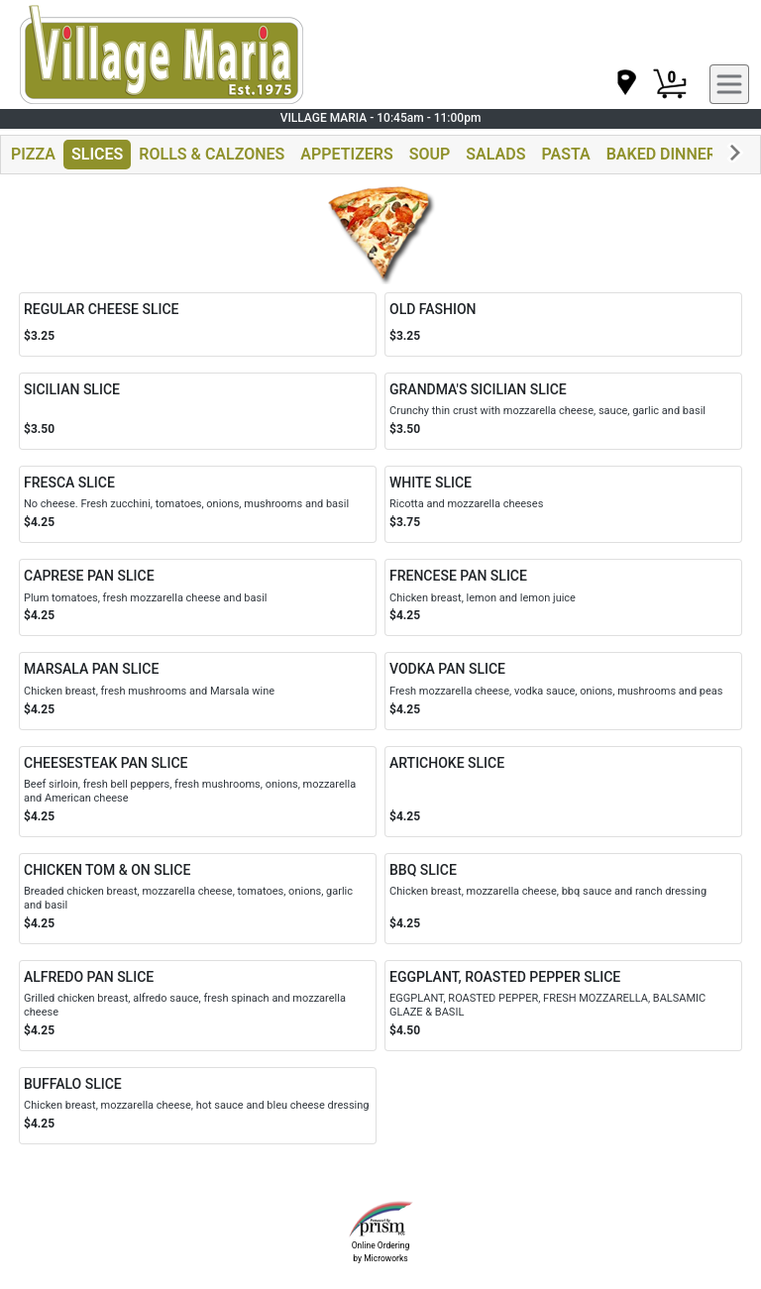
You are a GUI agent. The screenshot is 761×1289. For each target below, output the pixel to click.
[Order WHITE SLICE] (563, 504)
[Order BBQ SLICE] (563, 898)
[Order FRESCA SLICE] (198, 504)
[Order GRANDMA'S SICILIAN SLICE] (563, 411)
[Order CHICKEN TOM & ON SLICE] (198, 898)
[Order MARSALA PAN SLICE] (198, 690)
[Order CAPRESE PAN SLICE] (198, 597)
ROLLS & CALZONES (211, 154)
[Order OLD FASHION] (563, 324)
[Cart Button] (670, 84)
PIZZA (33, 154)
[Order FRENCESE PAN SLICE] (563, 597)
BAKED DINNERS (666, 154)
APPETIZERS (346, 154)
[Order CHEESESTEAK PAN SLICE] (198, 791)
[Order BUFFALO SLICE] (198, 1105)
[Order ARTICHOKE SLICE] (563, 791)
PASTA (565, 154)
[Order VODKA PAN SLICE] (563, 690)
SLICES (97, 154)
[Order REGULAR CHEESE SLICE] (198, 324)
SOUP (430, 154)
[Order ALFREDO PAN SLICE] (198, 1005)
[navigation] (625, 83)
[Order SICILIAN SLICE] (198, 411)
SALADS (495, 154)
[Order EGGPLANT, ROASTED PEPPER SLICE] (563, 1005)
